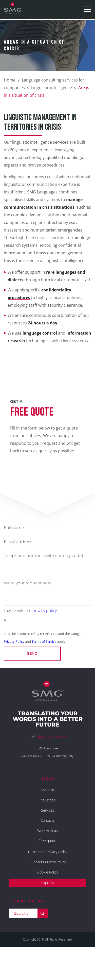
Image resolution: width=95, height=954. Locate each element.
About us (48, 789)
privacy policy (44, 610)
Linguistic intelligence (51, 87)
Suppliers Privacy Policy (47, 862)
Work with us (47, 830)
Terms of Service (44, 641)
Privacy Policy (14, 641)
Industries (47, 800)
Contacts (48, 820)
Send (32, 653)
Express (47, 882)
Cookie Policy (47, 872)
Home (9, 80)
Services (47, 810)
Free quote (47, 840)
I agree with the (30, 610)
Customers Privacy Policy (47, 851)
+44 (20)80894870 (50, 736)
